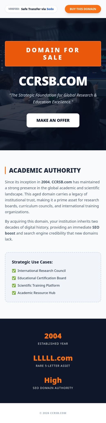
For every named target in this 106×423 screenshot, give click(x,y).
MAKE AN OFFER (53, 120)
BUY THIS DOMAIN (83, 9)
